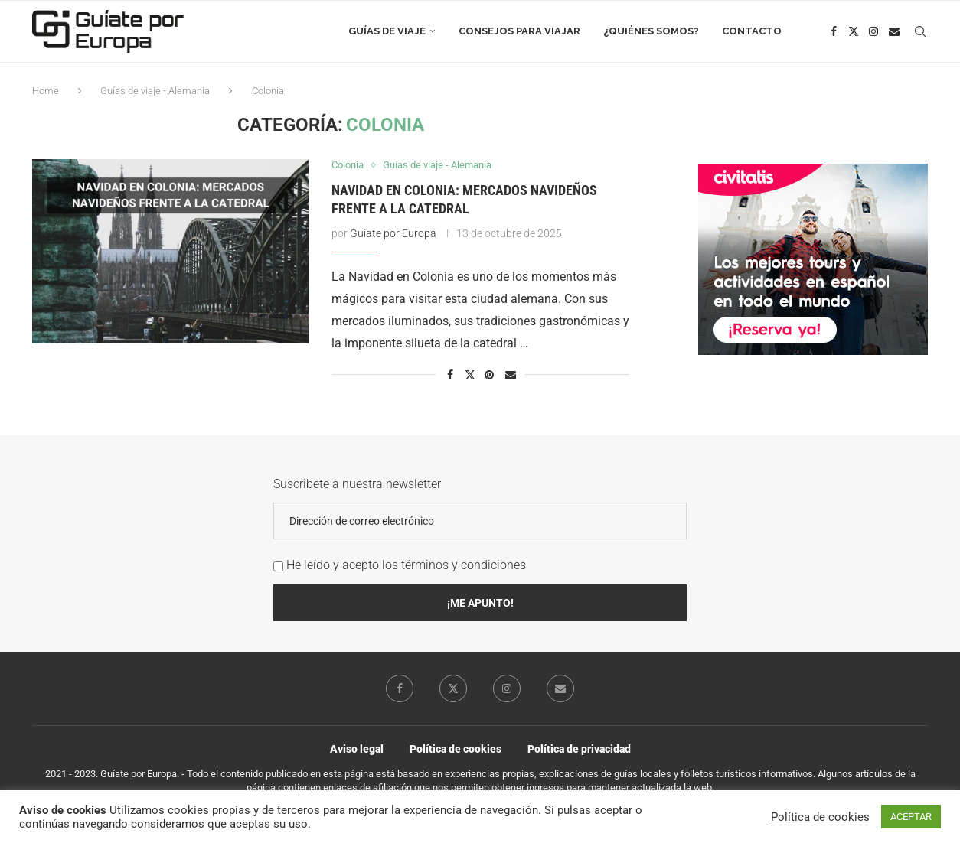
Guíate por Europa (393, 233)
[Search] (920, 31)
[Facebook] (834, 31)
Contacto (752, 31)
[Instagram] (873, 31)
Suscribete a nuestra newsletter (357, 484)
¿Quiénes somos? (651, 31)
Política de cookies (455, 749)
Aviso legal (357, 749)
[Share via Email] (511, 375)
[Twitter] (853, 31)
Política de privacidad (579, 749)
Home (45, 90)
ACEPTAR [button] (911, 816)
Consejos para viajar (519, 31)
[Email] (895, 31)
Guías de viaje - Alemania (155, 90)
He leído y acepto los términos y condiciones (406, 565)
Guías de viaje (387, 31)
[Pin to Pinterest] (490, 375)
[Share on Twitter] (470, 374)
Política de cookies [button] (820, 817)
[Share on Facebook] (450, 375)
